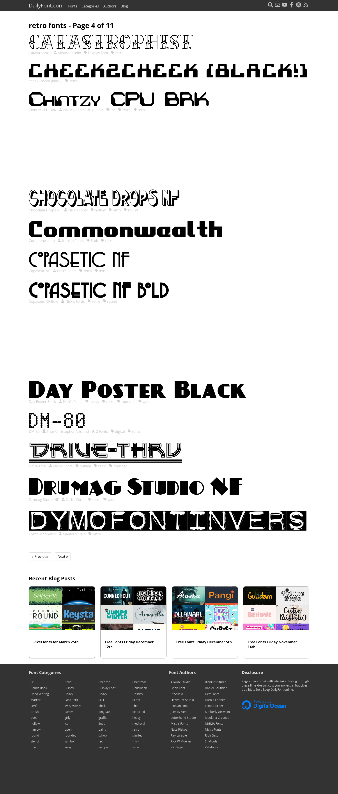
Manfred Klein (72, 534)
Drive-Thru (38, 466)
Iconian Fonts (70, 240)
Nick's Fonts (76, 210)
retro (117, 52)
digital (118, 431)
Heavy (69, 694)
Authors (109, 6)
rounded (126, 401)
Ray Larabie (179, 735)
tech (139, 109)
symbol (70, 741)
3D (33, 682)
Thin (136, 706)
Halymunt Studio (182, 700)
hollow (98, 210)
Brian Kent (178, 688)
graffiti (103, 717)
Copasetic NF (40, 270)
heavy (92, 401)
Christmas (140, 682)
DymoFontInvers (43, 534)
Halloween (140, 688)
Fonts (72, 6)
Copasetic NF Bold (44, 301)
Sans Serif (71, 700)
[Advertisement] (169, 155)
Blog (124, 6)
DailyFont (46, 5)
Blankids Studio (216, 682)
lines (102, 723)
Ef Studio (177, 694)
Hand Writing (40, 694)
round (131, 210)
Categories (90, 6)
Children (104, 682)
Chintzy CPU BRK (43, 109)
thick (136, 741)
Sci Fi (102, 700)
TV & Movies (73, 706)
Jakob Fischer (214, 706)
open (68, 729)
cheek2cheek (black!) (46, 81)
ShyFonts (211, 741)
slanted (138, 735)
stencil (35, 741)
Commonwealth (42, 240)
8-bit (92, 240)
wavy (68, 747)
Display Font (96, 52)
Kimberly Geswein (217, 712)
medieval (139, 723)
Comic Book (39, 688)
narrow (36, 729)
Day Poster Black (43, 401)
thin (99, 270)
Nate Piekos (179, 729)
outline (83, 466)
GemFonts (212, 694)
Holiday (138, 694)
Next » (63, 556)
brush (35, 712)
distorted (139, 712)
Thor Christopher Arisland (65, 431)
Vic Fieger (177, 747)
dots (34, 717)
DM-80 (35, 431)
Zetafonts (211, 747)
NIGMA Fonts (72, 109)
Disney (69, 688)
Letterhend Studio (183, 717)
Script (136, 700)
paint (102, 729)
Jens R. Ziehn (180, 712)
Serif (34, 706)
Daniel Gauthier (216, 688)
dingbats (105, 712)
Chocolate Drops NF (45, 210)
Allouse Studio (67, 52)
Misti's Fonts (179, 723)
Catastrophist (40, 52)
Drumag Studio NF (44, 499)
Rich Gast (211, 735)
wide (144, 401)
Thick (102, 706)
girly (68, 717)
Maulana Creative (217, 717)
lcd (110, 109)
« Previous (40, 556)
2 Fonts (95, 109)
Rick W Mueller (181, 741)
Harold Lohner (215, 700)
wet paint (105, 747)
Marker (36, 700)
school (103, 735)
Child (68, 682)
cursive (69, 712)
